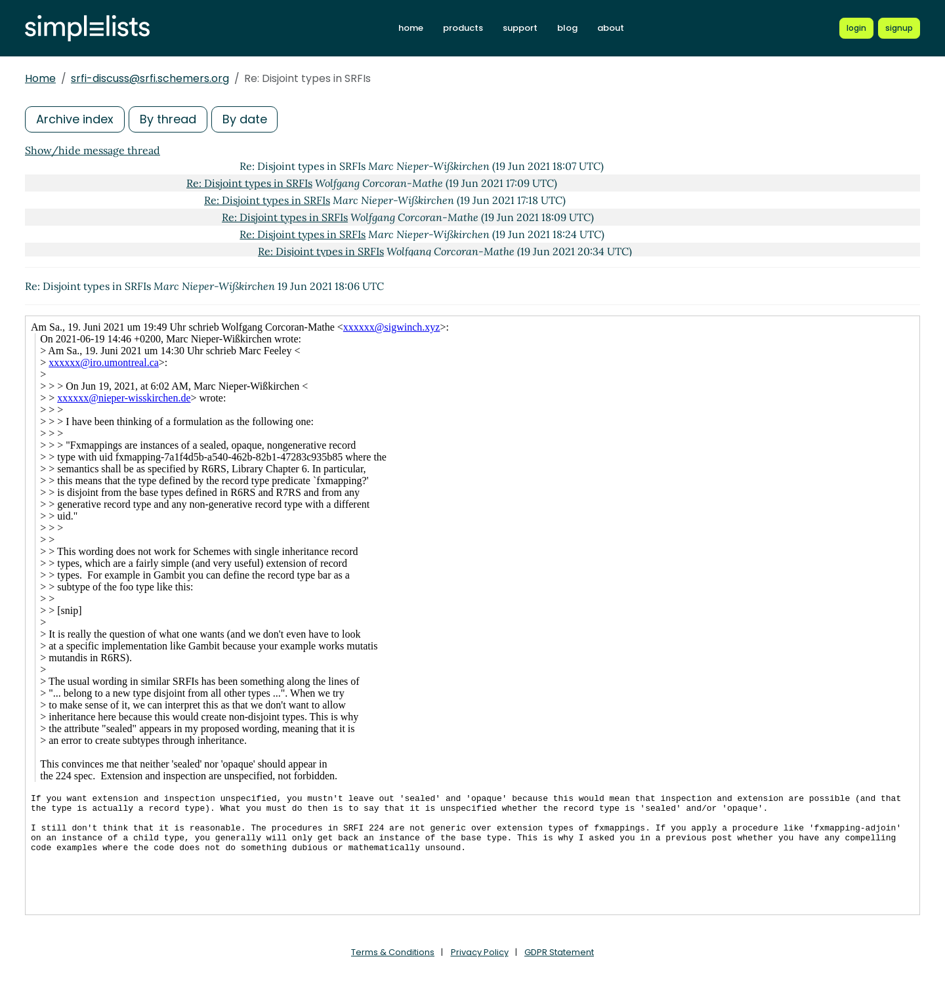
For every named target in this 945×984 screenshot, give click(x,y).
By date (244, 119)
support (520, 28)
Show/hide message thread (92, 150)
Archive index (75, 119)
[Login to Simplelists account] (856, 28)
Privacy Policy (480, 952)
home (410, 28)
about (610, 28)
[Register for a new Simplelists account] (899, 28)
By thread (168, 119)
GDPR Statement (559, 952)
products (463, 28)
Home (40, 78)
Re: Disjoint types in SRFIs (249, 183)
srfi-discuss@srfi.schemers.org (150, 78)
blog (567, 28)
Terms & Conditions (392, 952)
